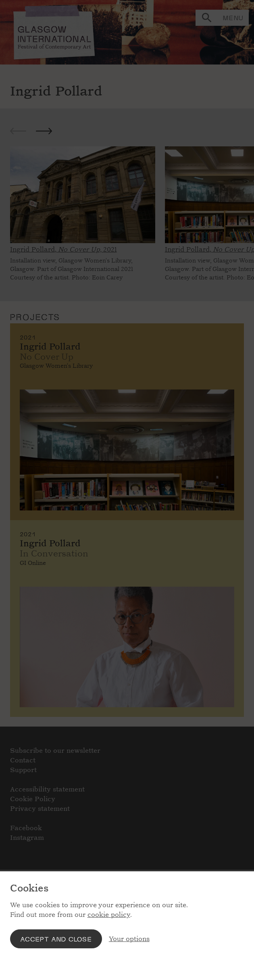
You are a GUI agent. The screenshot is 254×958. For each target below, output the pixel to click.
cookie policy (108, 914)
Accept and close (56, 939)
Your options (129, 939)
